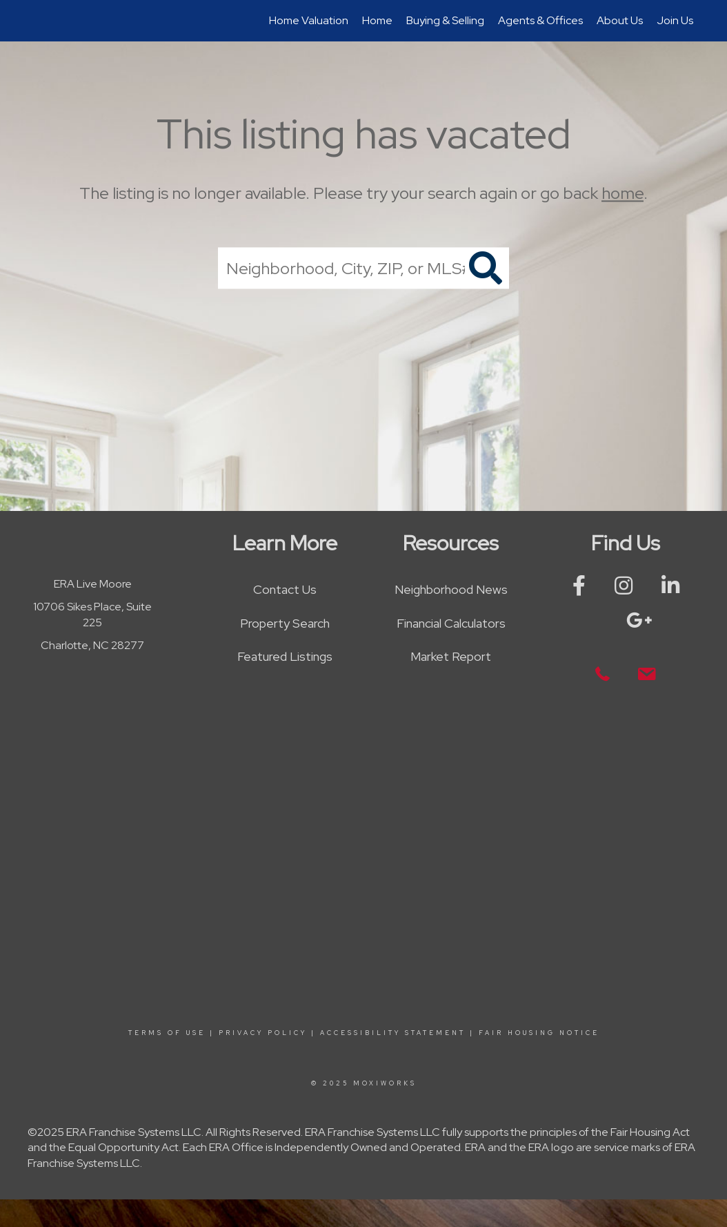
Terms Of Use (167, 1033)
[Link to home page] (36, 20)
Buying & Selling (445, 20)
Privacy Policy (263, 1033)
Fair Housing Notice (539, 1033)
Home (377, 20)
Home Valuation (308, 20)
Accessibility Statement (393, 1033)
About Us (620, 20)
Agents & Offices (540, 20)
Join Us (675, 20)
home (622, 193)
